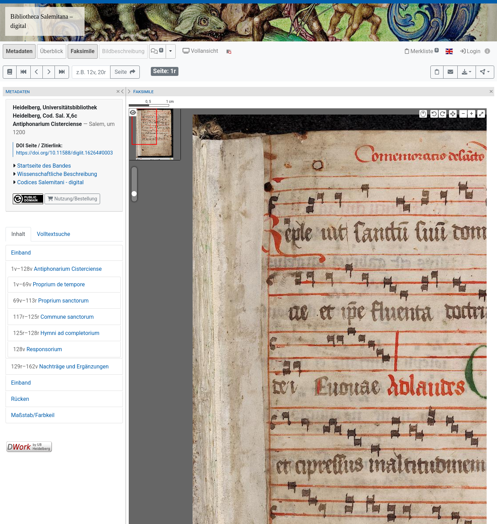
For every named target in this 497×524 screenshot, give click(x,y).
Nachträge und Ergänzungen (60, 366)
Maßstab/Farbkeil (33, 415)
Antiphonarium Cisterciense (56, 269)
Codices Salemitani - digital (50, 182)
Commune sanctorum (53, 317)
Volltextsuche (53, 234)
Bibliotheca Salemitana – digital (41, 21)
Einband (21, 252)
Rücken (20, 399)
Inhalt (18, 234)
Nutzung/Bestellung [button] (72, 198)
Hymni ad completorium (56, 333)
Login (470, 51)
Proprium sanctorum (51, 300)
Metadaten (19, 51)
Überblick (51, 51)
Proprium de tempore (49, 284)
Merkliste (422, 51)
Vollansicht (200, 51)
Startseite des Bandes (44, 165)
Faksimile (83, 51)
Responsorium (37, 349)
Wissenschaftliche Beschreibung (57, 174)
